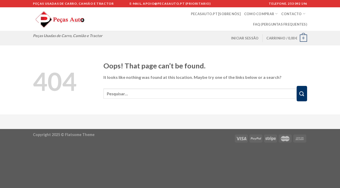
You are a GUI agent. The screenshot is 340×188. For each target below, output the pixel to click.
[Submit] (302, 93)
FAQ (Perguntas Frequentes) (280, 24)
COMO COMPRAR (261, 13)
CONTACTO (293, 13)
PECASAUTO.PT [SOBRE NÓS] (216, 14)
